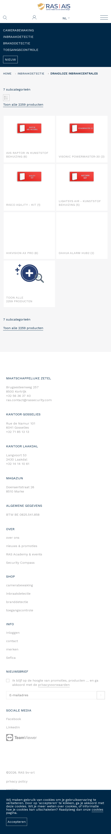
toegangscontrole (19, 610)
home (7, 73)
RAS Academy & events (24, 554)
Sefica (11, 658)
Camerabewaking (18, 30)
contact (12, 641)
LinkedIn (13, 727)
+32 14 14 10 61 (17, 464)
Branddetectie (16, 43)
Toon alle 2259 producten (23, 104)
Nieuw (10, 59)
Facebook (13, 719)
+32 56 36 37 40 (18, 396)
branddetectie (17, 602)
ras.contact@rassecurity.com (29, 400)
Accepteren (17, 822)
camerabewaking (19, 585)
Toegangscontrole (20, 50)
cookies (97, 809)
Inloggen (13, 633)
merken (12, 649)
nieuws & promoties (21, 546)
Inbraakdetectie (18, 37)
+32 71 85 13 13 (17, 432)
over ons (12, 538)
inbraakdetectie (18, 593)
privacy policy (16, 781)
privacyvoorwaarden (54, 685)
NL (66, 18)
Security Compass (20, 563)
